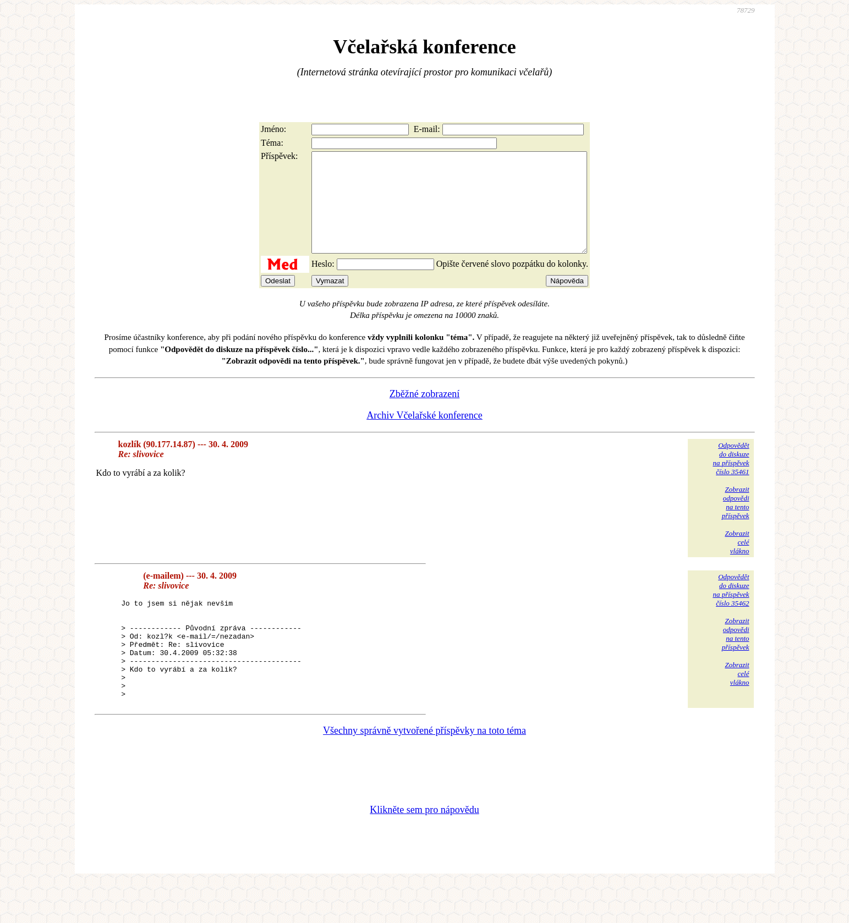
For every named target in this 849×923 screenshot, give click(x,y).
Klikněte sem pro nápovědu (424, 849)
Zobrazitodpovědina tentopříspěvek (735, 522)
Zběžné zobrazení (424, 413)
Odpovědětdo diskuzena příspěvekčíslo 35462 (731, 609)
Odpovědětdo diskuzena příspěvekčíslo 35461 (731, 478)
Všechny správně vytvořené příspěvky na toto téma (424, 770)
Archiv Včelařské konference (424, 435)
